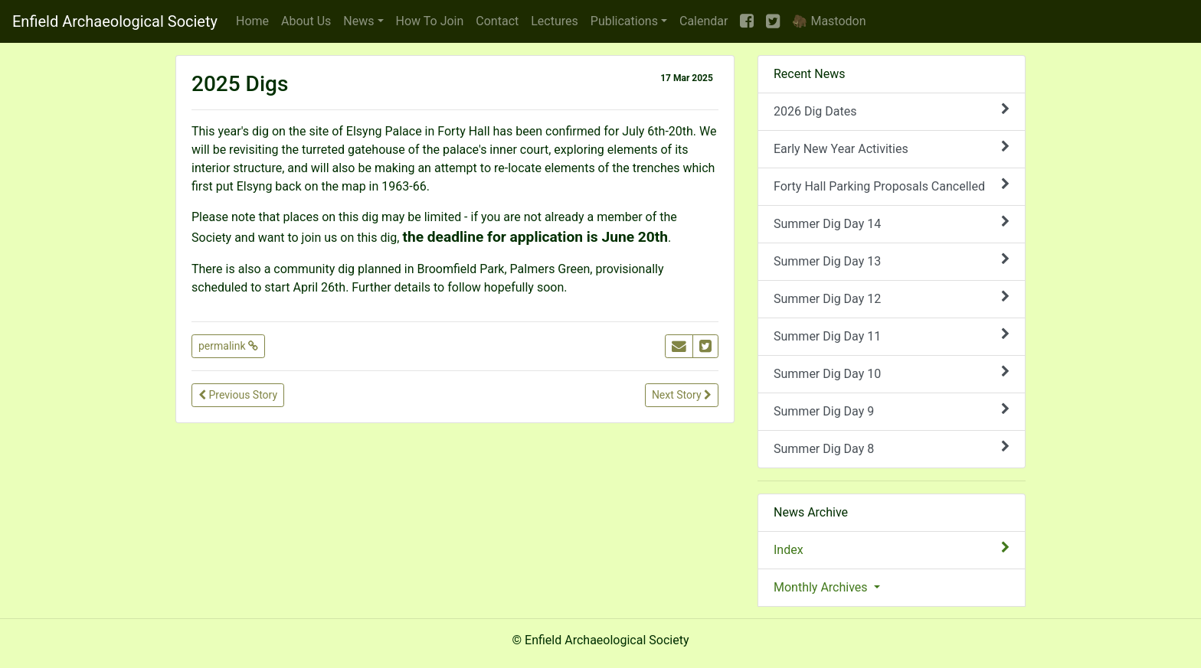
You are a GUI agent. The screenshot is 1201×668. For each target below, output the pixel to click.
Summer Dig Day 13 (892, 261)
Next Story (682, 395)
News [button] (358, 21)
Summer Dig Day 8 (892, 448)
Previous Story (237, 395)
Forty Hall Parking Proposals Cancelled (892, 186)
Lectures (554, 21)
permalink (228, 346)
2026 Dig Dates (892, 111)
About (306, 21)
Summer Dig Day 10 (892, 373)
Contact (497, 21)
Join (430, 21)
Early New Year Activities (892, 148)
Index (892, 549)
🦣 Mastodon (829, 21)
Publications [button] (624, 21)
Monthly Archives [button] (822, 587)
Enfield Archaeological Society (115, 21)
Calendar (703, 21)
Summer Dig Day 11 (892, 335)
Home (252, 21)
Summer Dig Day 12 (892, 298)
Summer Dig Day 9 (892, 410)
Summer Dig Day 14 (892, 223)
